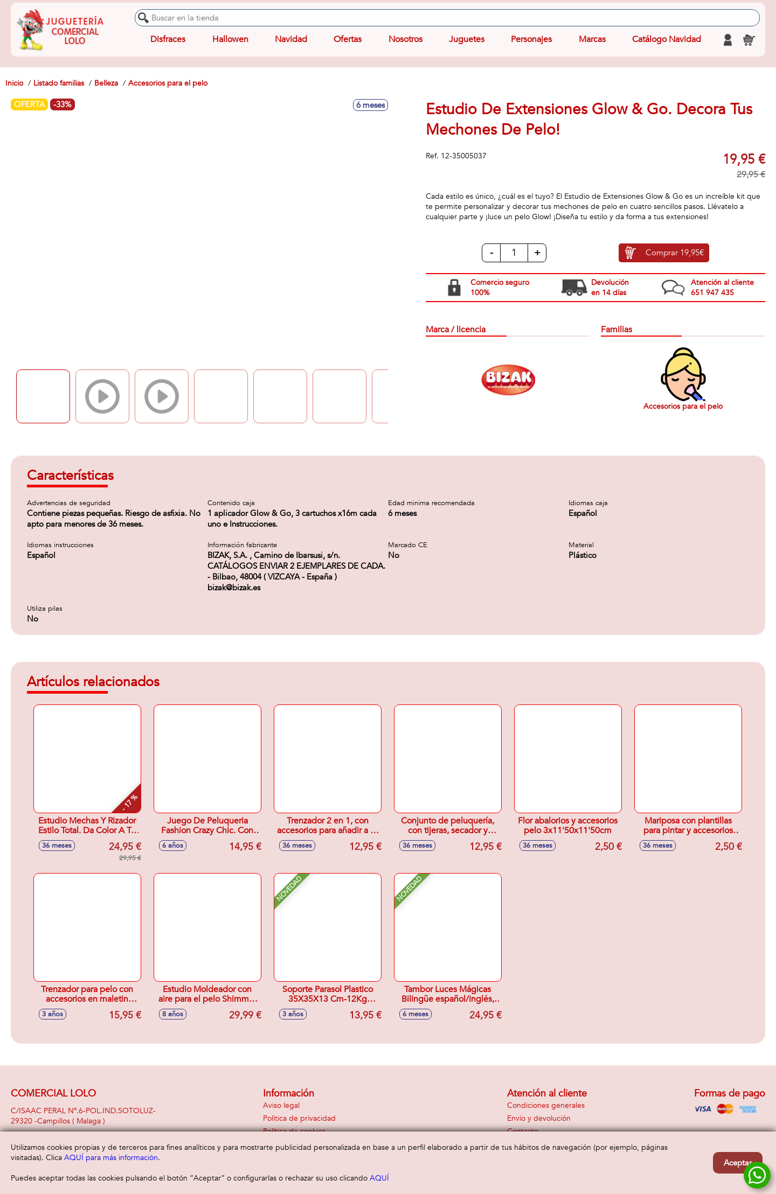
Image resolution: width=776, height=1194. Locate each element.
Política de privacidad (299, 1118)
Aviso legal (281, 1105)
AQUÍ (379, 1178)
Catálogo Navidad (666, 40)
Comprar (675, 253)
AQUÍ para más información (111, 1158)
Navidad (291, 40)
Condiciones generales (546, 1105)
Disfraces (167, 40)
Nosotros (405, 40)
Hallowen (230, 40)
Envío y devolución (539, 1118)
